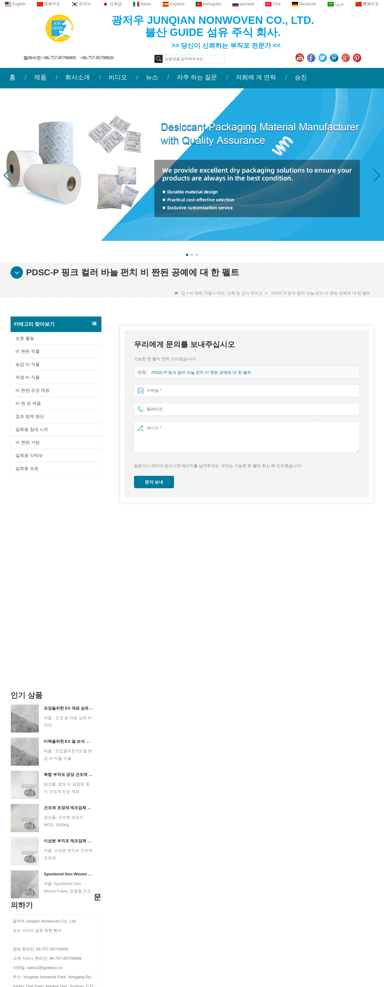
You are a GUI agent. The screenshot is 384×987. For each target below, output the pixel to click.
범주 (226, 852)
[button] (187, 255)
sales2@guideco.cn (137, 904)
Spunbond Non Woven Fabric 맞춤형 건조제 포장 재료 (69, 670)
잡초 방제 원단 (30, 416)
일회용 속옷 (27, 468)
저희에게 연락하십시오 (67, 878)
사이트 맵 (54, 902)
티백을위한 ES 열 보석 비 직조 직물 (69, 537)
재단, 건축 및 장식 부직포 (239, 293)
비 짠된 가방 (28, 442)
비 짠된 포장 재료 (33, 390)
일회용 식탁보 (29, 455)
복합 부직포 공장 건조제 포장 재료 (69, 570)
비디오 (118, 77)
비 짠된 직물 (201, 293)
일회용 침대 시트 (32, 429)
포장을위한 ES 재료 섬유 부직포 (69, 504)
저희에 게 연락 (256, 77)
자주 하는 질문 (197, 77)
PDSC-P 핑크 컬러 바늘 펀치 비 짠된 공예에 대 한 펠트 (200, 372)
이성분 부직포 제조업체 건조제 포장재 (69, 637)
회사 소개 (53, 852)
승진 (301, 77)
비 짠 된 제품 (28, 403)
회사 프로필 (56, 866)
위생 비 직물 (28, 377)
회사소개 (77, 77)
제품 (40, 77)
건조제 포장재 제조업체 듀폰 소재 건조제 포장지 (69, 603)
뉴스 (152, 77)
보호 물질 (25, 338)
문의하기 (117, 852)
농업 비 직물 (28, 364)
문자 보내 (154, 482)
